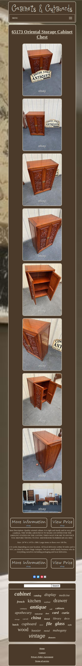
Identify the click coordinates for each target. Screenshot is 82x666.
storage (17, 619)
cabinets (59, 608)
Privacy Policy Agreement (42, 657)
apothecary (23, 613)
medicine (64, 595)
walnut (47, 602)
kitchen (34, 600)
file (49, 623)
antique (38, 607)
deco (66, 618)
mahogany (59, 630)
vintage (37, 636)
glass (60, 623)
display (50, 594)
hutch (16, 624)
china (36, 617)
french (20, 601)
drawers (51, 637)
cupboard (29, 624)
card (55, 613)
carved (25, 619)
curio (65, 613)
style (70, 625)
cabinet (22, 594)
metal (47, 630)
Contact (42, 653)
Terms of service (42, 661)
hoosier (36, 630)
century (23, 608)
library (57, 618)
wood (23, 629)
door (47, 613)
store (41, 625)
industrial (38, 614)
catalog (37, 595)
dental (47, 619)
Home (42, 648)
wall (50, 609)
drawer (60, 600)
